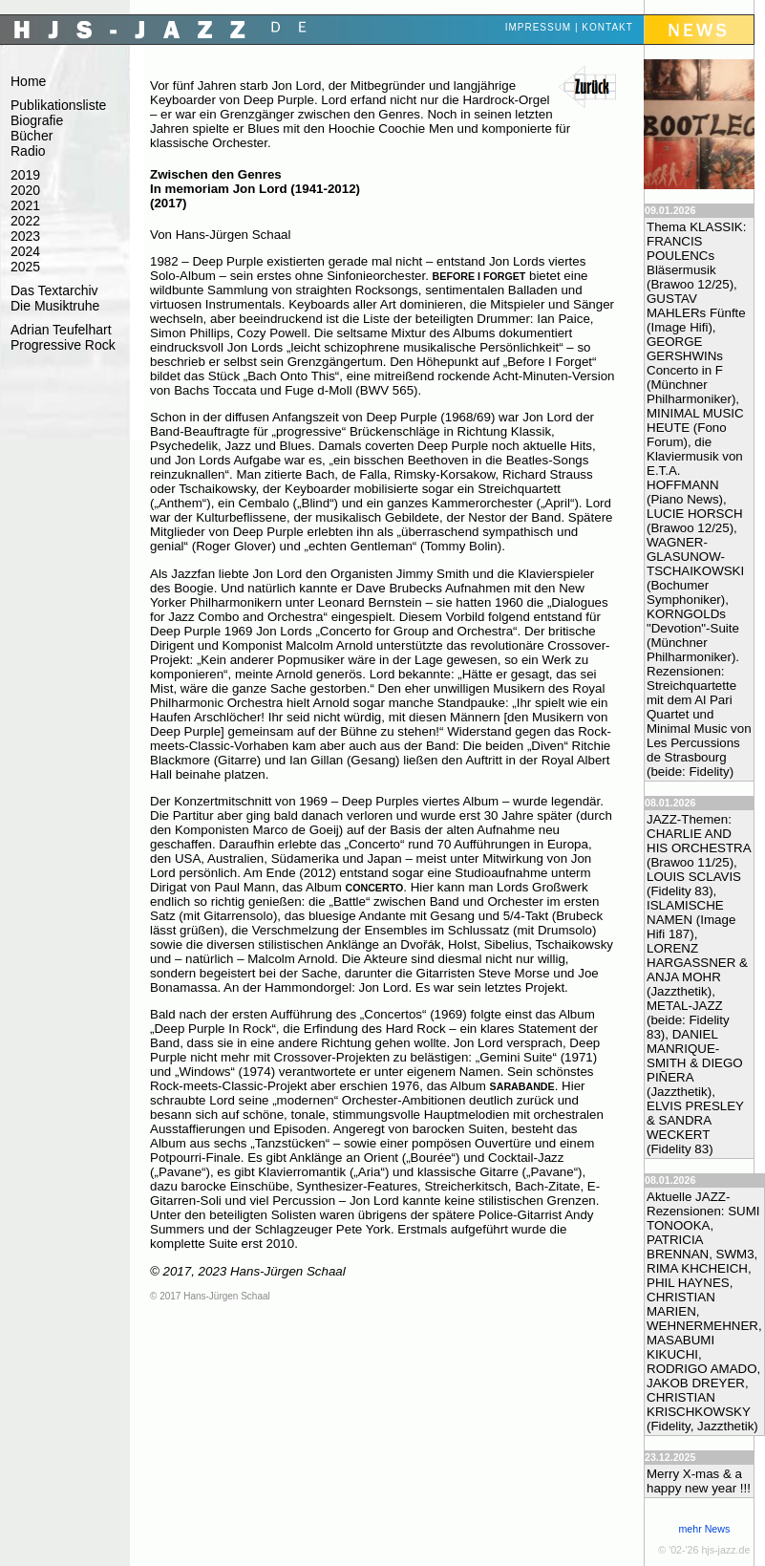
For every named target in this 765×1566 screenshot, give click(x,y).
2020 (25, 190)
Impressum (538, 27)
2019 (25, 174)
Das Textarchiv (54, 290)
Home (28, 81)
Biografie (37, 120)
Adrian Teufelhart (61, 329)
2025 (25, 266)
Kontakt (607, 27)
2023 (25, 236)
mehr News (704, 1528)
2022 (25, 220)
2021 (25, 205)
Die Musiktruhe (55, 305)
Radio (28, 151)
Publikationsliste (58, 105)
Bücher (32, 135)
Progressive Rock (63, 345)
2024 (25, 251)
